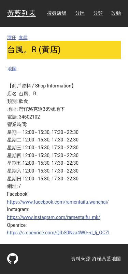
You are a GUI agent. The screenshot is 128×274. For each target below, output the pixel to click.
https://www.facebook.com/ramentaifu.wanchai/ (58, 202)
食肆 (23, 37)
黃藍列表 (21, 13)
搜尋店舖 (56, 13)
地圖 (12, 68)
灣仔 (11, 37)
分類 (98, 13)
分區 (80, 13)
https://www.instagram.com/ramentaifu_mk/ (53, 217)
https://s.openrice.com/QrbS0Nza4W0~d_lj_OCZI (58, 232)
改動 (116, 13)
